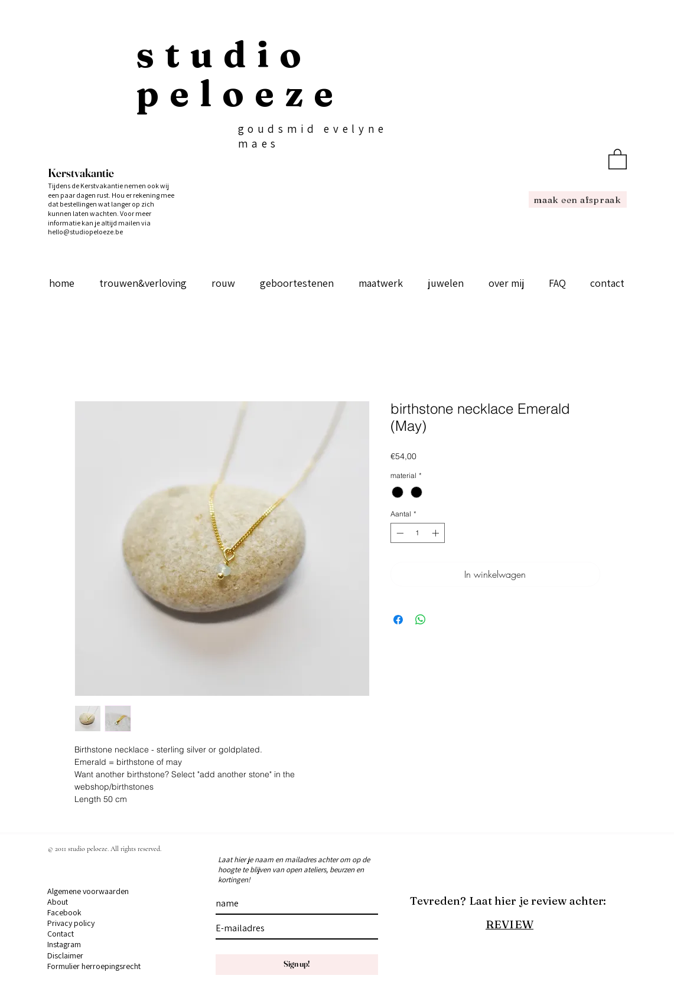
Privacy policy (71, 923)
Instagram (64, 944)
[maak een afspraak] (578, 199)
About (57, 901)
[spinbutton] (417, 532)
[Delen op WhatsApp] (420, 620)
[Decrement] (398, 532)
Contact (60, 933)
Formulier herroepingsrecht (94, 966)
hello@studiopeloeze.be (85, 231)
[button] (617, 158)
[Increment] (436, 532)
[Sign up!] (297, 964)
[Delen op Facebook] (398, 620)
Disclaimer (65, 955)
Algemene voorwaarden (88, 891)
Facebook (64, 912)
